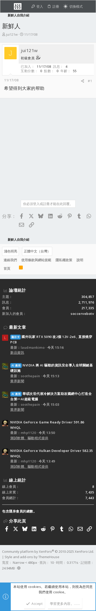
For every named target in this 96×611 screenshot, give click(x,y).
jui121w (12, 34)
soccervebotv (82, 313)
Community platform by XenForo (48, 551)
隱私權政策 (64, 260)
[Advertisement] (48, 147)
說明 (80, 260)
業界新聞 (17, 381)
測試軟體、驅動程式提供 (29, 438)
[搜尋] (89, 6)
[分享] (82, 81)
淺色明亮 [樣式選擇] (10, 251)
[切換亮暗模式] (73, 6)
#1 (90, 81)
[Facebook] (4, 575)
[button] (7, 6)
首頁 (7, 268)
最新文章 (17, 327)
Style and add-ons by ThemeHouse (32, 557)
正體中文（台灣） (37, 251)
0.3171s (72, 562)
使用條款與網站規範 (36, 260)
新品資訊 (17, 352)
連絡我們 (10, 260)
